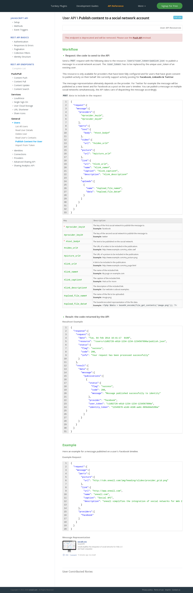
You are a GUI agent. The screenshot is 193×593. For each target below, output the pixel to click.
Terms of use (159, 590)
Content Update (22, 85)
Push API (137, 37)
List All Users (21, 126)
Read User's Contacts (25, 137)
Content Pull (20, 81)
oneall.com (33, 590)
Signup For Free (169, 5)
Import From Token (25, 145)
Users (17, 122)
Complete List (19, 68)
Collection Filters (22, 52)
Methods (18, 26)
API (115, 5)
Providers (18, 158)
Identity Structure (22, 56)
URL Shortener (21, 109)
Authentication (21, 41)
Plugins (59, 5)
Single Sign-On (21, 102)
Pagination (19, 49)
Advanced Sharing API (24, 161)
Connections (20, 154)
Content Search (21, 89)
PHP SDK (178, 17)
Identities (18, 150)
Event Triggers (21, 29)
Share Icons (19, 113)
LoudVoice (19, 98)
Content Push (20, 77)
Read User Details (24, 130)
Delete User (21, 133)
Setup (17, 22)
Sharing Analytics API (24, 165)
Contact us (176, 590)
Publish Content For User (28, 141)
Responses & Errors (23, 45)
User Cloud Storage (23, 105)
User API (69, 18)
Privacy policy (147, 590)
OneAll (21, 6)
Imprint (168, 590)
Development (87, 5)
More (142, 5)
